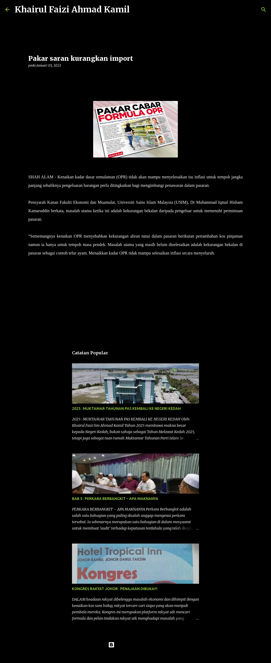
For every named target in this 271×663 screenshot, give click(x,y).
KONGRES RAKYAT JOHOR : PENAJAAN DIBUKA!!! (114, 589)
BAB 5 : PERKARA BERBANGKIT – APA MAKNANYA (115, 499)
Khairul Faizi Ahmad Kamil (72, 9)
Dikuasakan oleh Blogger (135, 644)
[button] (31, 76)
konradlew (146, 655)
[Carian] (137, 9)
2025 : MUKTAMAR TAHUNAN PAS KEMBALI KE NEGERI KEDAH (126, 408)
